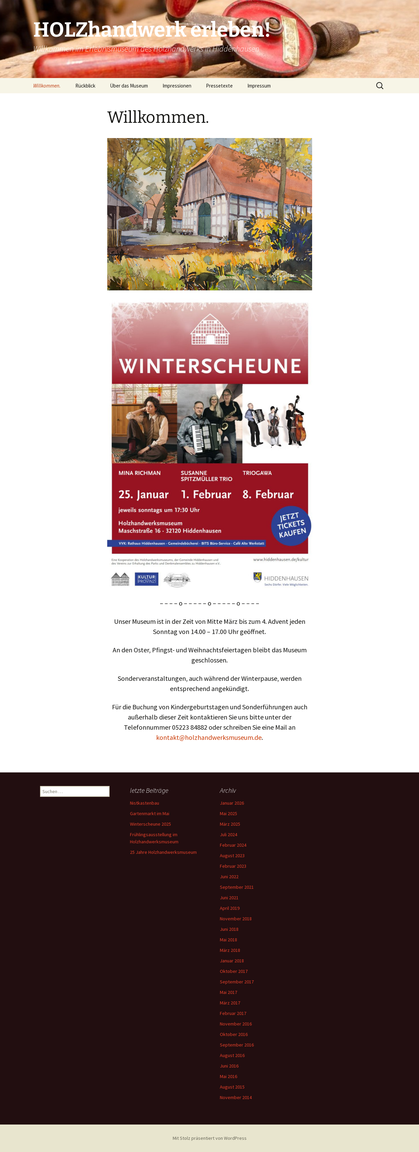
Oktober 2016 (234, 1034)
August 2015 (232, 1087)
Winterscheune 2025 (150, 824)
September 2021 (237, 887)
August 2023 (232, 855)
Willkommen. (47, 85)
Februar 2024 (233, 845)
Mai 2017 (228, 992)
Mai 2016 (228, 1076)
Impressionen (177, 85)
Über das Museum (129, 85)
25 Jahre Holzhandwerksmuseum (163, 852)
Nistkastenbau (144, 803)
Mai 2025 (228, 813)
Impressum (259, 85)
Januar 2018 (232, 961)
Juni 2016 (229, 1066)
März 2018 (230, 950)
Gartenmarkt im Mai (149, 813)
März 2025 (230, 824)
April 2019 (230, 908)
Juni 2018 (229, 929)
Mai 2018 (228, 940)
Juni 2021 (229, 898)
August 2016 (232, 1055)
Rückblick (85, 85)
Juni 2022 (229, 876)
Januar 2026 (232, 803)
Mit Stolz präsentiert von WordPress (210, 1138)
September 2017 (237, 982)
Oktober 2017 (234, 971)
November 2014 (236, 1097)
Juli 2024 (228, 834)
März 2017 (230, 1003)
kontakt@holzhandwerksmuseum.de (209, 737)
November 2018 (236, 919)
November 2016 (236, 1024)
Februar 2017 (233, 1013)
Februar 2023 (233, 866)
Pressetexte (219, 85)
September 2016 (237, 1045)
